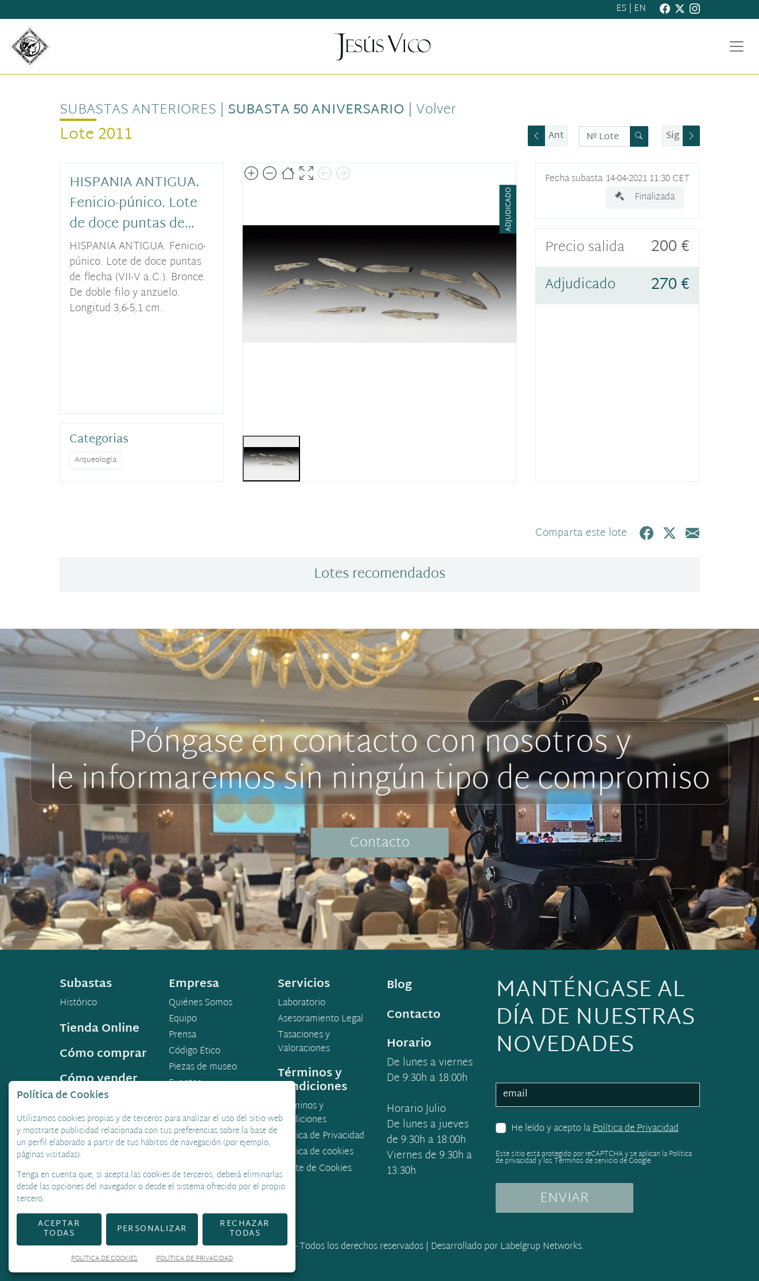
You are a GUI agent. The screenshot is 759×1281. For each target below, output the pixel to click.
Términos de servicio (586, 1161)
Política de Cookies (104, 1259)
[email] (598, 1095)
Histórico (78, 1004)
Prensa (182, 1036)
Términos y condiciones (302, 1114)
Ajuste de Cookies (315, 1169)
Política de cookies (315, 1153)
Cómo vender (99, 1079)
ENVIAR (564, 1198)
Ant (556, 136)
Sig (672, 136)
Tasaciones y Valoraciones (304, 1042)
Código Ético (194, 1052)
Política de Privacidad (636, 1129)
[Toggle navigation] (736, 46)
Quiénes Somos (200, 1004)
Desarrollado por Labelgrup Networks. (507, 1247)
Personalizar (152, 1229)
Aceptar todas (59, 1229)
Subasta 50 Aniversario (316, 110)
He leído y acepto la (595, 1129)
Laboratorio (301, 1004)
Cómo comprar (103, 1054)
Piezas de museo (203, 1068)
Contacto (380, 843)
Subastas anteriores (138, 110)
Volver (436, 110)
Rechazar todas (245, 1229)
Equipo (183, 1020)
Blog (399, 985)
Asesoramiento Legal (320, 1020)
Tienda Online (99, 1029)
